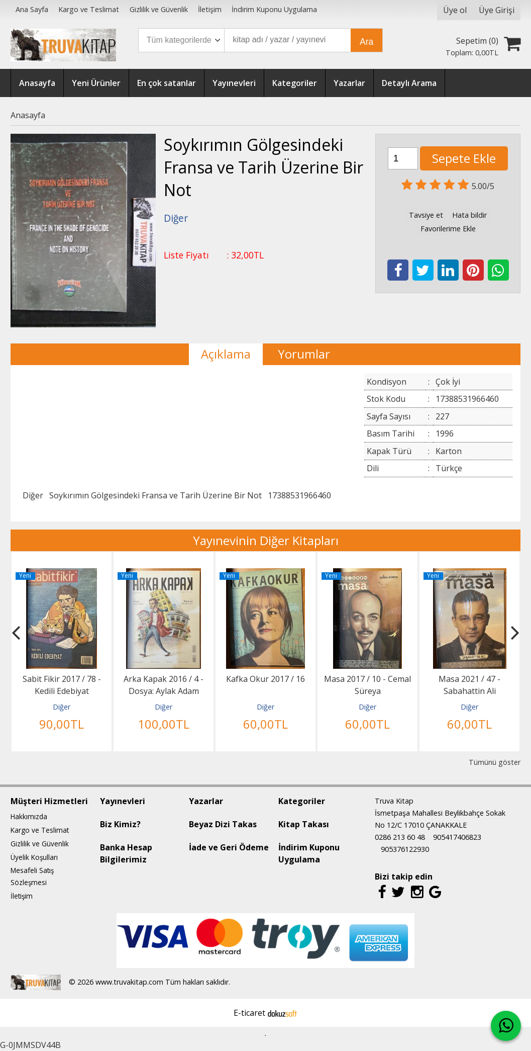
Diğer (33, 495)
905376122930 (405, 849)
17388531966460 (299, 495)
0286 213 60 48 (400, 837)
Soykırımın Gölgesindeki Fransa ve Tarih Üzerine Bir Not (155, 495)
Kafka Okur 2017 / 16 (265, 678)
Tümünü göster (494, 762)
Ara (366, 42)
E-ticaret (249, 1012)
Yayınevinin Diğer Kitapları (266, 540)
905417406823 (457, 837)
